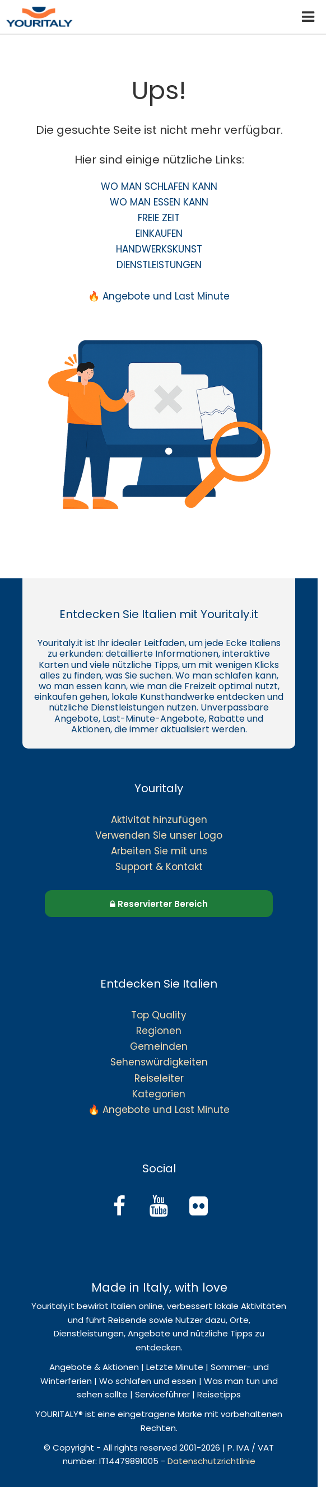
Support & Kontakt (159, 866)
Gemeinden (159, 1046)
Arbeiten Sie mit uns (159, 851)
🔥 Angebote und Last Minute (159, 296)
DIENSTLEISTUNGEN (159, 265)
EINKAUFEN (159, 233)
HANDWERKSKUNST (159, 249)
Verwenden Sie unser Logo (158, 835)
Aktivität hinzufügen (159, 819)
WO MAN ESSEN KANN (159, 202)
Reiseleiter (159, 1078)
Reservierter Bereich (159, 904)
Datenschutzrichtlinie (211, 1461)
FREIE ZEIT (159, 218)
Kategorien (158, 1094)
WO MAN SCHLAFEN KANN (159, 186)
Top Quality (159, 1015)
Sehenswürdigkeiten (159, 1062)
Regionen (158, 1030)
